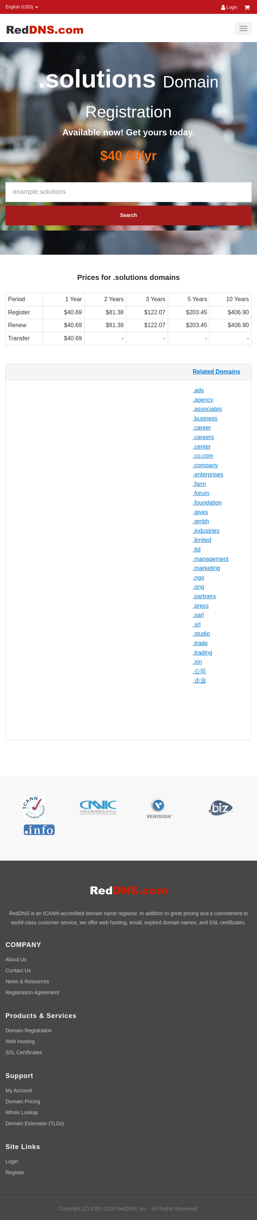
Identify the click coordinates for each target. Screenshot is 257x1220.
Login (229, 7)
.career (202, 427)
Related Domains (217, 371)
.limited (202, 540)
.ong (198, 587)
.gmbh (201, 521)
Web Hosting (20, 1041)
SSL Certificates (23, 1052)
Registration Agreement (32, 992)
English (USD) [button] (21, 7)
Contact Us (18, 970)
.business (205, 418)
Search (128, 215)
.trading (202, 653)
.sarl (198, 615)
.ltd (197, 549)
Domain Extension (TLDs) (34, 1123)
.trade (200, 643)
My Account (18, 1090)
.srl (197, 624)
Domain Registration (28, 1030)
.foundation (207, 502)
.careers (203, 437)
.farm (199, 484)
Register (15, 1172)
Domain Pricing (22, 1101)
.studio (201, 633)
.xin (197, 662)
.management (211, 559)
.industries (206, 531)
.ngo (198, 578)
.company (205, 465)
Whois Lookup (21, 1112)
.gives (200, 512)
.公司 (199, 671)
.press (201, 606)
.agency (203, 400)
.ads (198, 390)
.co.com (203, 456)
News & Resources (27, 981)
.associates (207, 409)
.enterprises (208, 474)
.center (202, 447)
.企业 (199, 680)
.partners (204, 596)
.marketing (206, 568)
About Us (16, 959)
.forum (201, 493)
